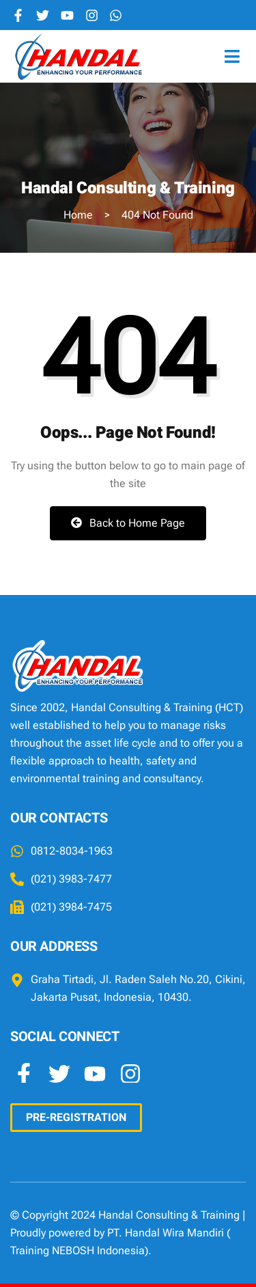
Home (78, 214)
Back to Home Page (128, 522)
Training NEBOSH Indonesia (77, 1250)
